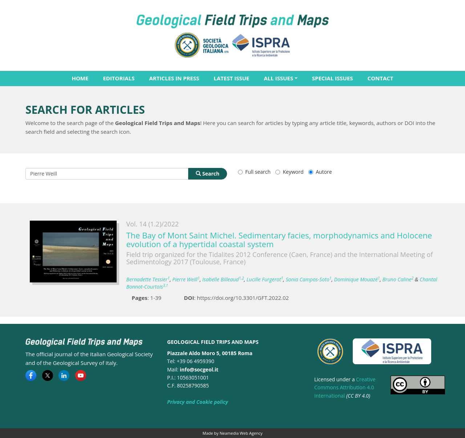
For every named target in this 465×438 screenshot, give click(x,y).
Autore (320, 171)
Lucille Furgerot (265, 279)
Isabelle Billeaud (223, 279)
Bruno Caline (398, 279)
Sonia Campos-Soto (308, 279)
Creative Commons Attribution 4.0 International (345, 387)
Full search (254, 171)
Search (207, 173)
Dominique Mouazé (357, 279)
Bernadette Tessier (148, 279)
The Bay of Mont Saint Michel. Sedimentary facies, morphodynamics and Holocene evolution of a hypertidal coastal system (279, 239)
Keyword (289, 171)
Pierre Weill (185, 279)
